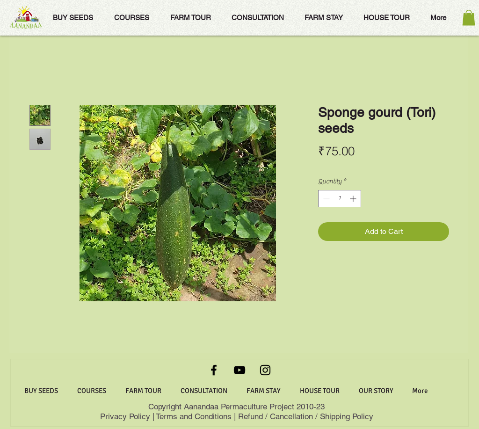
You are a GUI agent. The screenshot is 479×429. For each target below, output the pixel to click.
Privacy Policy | (128, 416)
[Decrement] (325, 198)
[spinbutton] (339, 198)
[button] (468, 17)
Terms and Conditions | (196, 416)
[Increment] (354, 198)
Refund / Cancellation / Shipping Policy (305, 416)
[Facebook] (214, 370)
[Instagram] (265, 370)
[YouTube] (239, 370)
